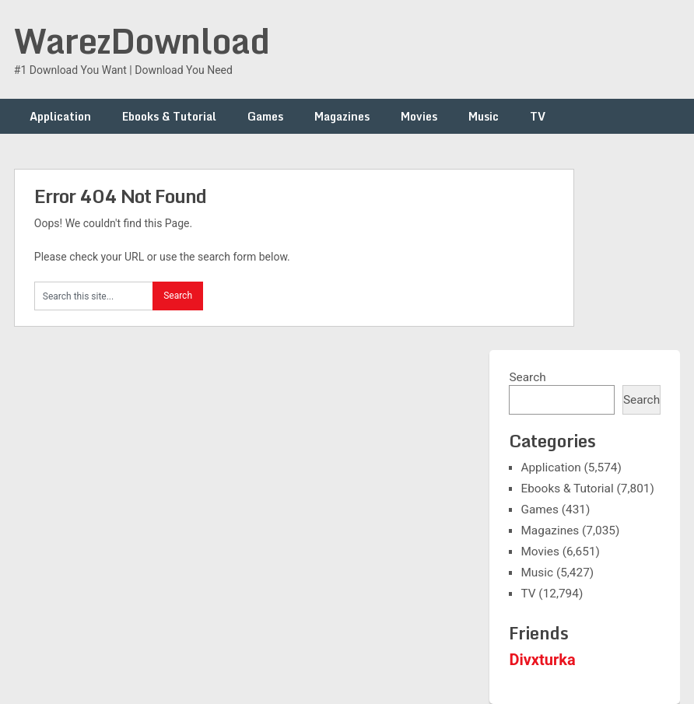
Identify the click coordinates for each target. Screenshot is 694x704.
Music (483, 116)
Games (265, 116)
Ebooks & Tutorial (169, 116)
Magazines (342, 116)
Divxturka (542, 659)
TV (537, 116)
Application (60, 116)
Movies (419, 116)
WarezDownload (141, 40)
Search (527, 377)
